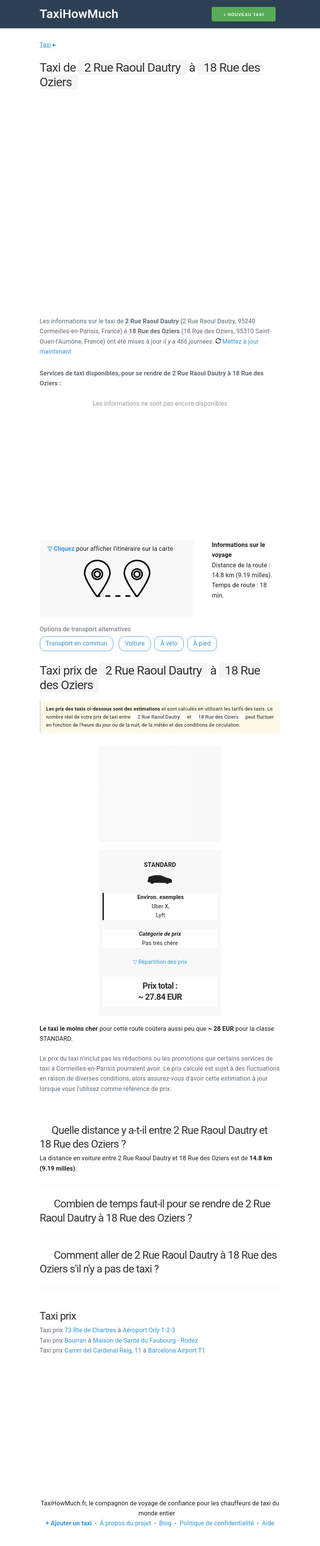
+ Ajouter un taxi (68, 1523)
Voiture (135, 643)
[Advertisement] (160, 145)
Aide (268, 1523)
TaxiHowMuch (79, 14)
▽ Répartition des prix (160, 962)
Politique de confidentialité (217, 1523)
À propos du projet (125, 1523)
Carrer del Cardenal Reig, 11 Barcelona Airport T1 (123, 1350)
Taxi (45, 44)
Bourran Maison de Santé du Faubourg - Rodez (119, 1340)
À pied (202, 643)
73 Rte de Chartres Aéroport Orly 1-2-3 (107, 1330)
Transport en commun (77, 643)
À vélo (169, 643)
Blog (165, 1523)
